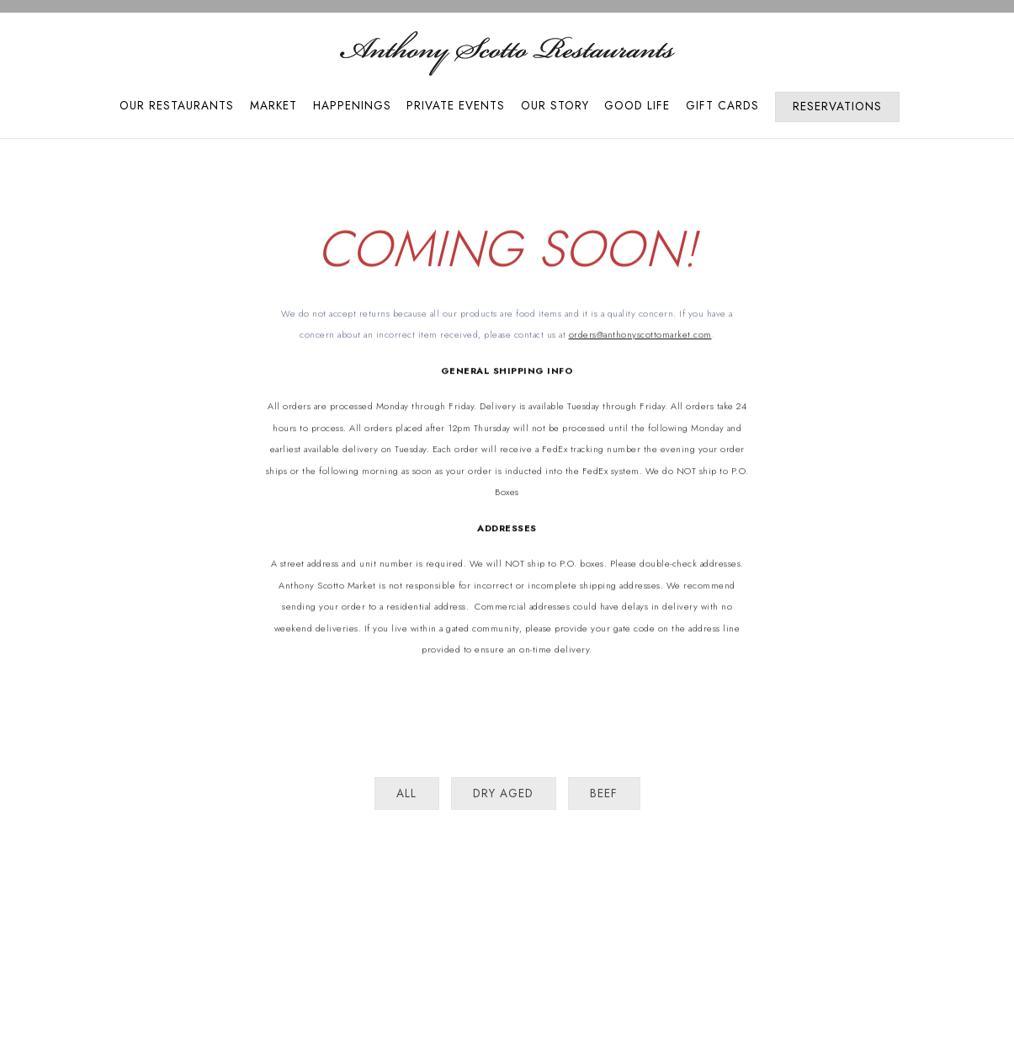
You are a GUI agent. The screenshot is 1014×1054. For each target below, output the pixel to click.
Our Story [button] (555, 105)
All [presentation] (406, 798)
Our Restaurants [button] (176, 105)
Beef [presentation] (604, 798)
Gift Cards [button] (722, 105)
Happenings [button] (352, 105)
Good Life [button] (637, 105)
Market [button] (273, 105)
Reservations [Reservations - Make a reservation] (837, 106)
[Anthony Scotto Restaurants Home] (507, 52)
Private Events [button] (455, 105)
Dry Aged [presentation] (503, 798)
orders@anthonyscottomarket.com (640, 336)
